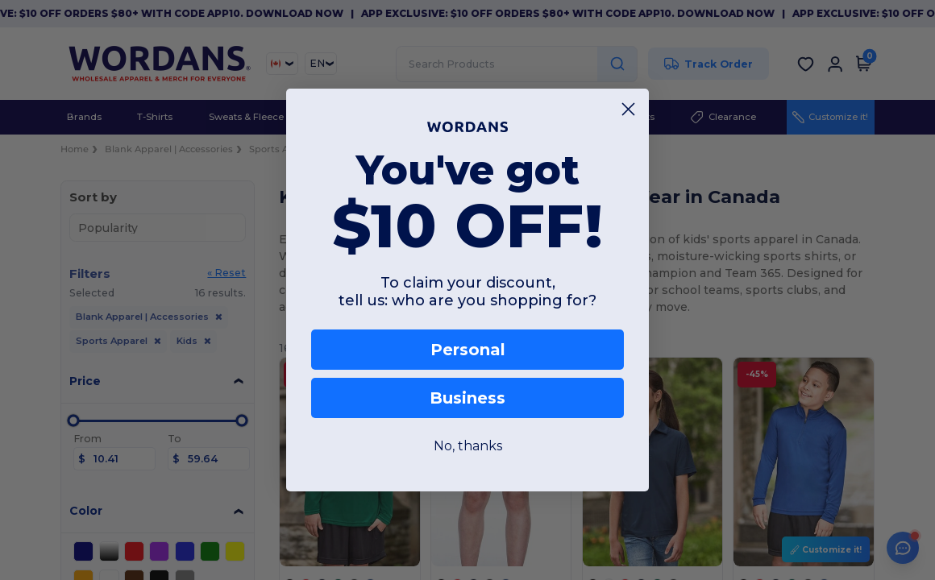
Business (467, 398)
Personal (467, 349)
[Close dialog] (628, 109)
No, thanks (468, 446)
